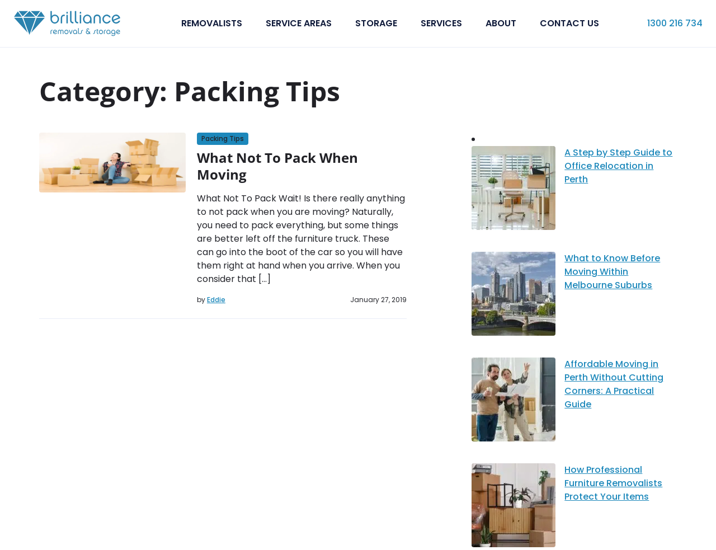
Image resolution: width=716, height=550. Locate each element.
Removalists (211, 23)
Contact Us (569, 23)
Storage (376, 23)
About (501, 23)
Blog (271, 447)
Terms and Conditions (631, 532)
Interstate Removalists (450, 423)
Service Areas (299, 23)
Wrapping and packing (448, 482)
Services (441, 23)
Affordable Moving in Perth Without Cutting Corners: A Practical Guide (578, 213)
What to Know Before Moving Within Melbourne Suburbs (561, 186)
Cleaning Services (438, 458)
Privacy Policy (543, 532)
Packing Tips (222, 138)
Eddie (216, 299)
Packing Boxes (431, 470)
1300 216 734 (675, 23)
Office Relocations (441, 435)
